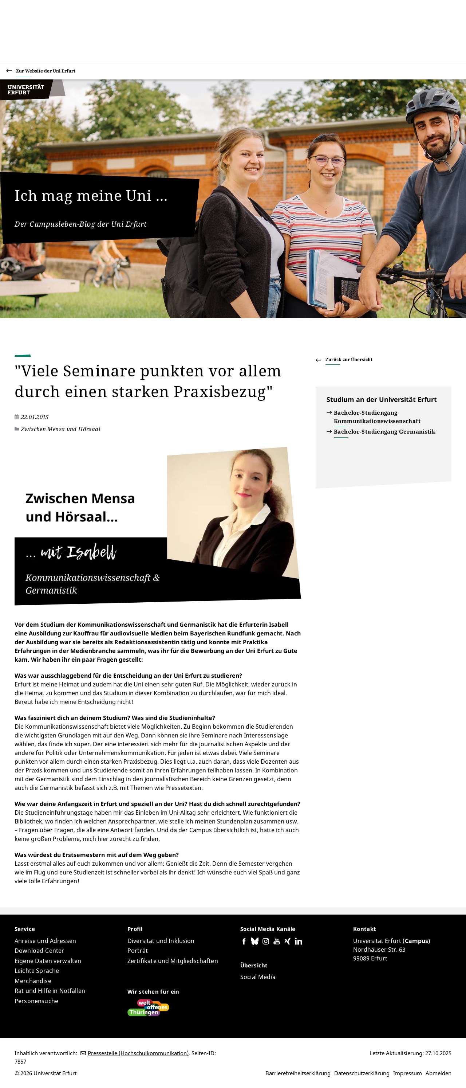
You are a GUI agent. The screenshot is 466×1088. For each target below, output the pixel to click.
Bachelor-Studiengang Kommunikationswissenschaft (377, 416)
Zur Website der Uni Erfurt (45, 72)
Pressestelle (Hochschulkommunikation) (138, 1053)
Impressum (407, 1073)
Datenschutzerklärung (362, 1073)
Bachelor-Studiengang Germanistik (384, 431)
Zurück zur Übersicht (348, 359)
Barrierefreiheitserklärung (298, 1073)
